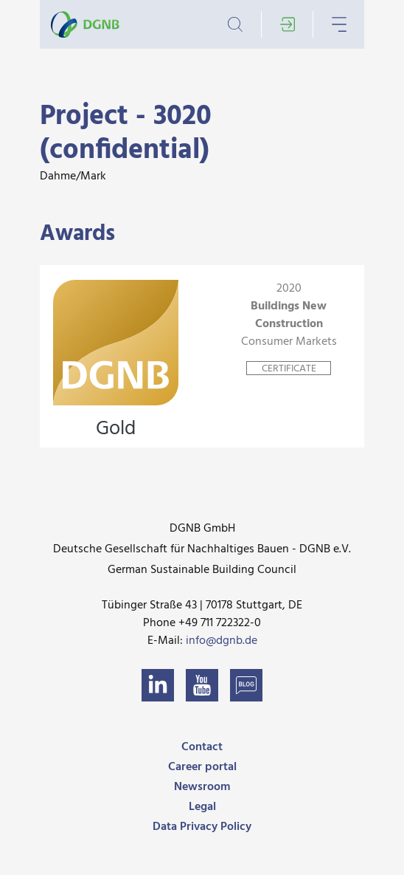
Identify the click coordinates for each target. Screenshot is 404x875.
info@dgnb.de (221, 641)
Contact (202, 747)
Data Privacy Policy (202, 827)
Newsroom (202, 787)
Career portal (202, 767)
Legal (202, 807)
